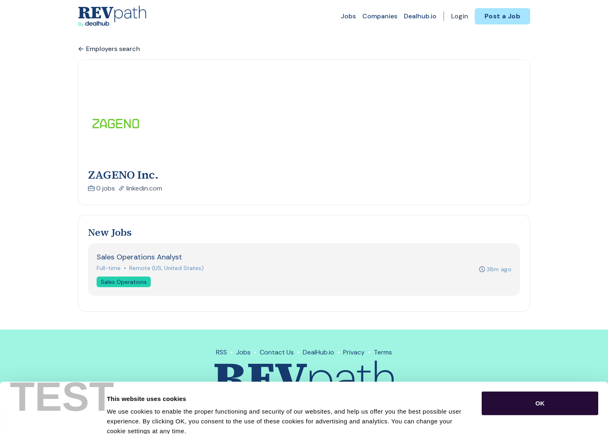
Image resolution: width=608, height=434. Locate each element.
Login (459, 16)
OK (540, 357)
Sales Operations (124, 282)
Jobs (348, 16)
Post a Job (502, 16)
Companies (379, 16)
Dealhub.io (420, 16)
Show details (428, 417)
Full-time (109, 268)
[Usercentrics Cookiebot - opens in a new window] (52, 418)
